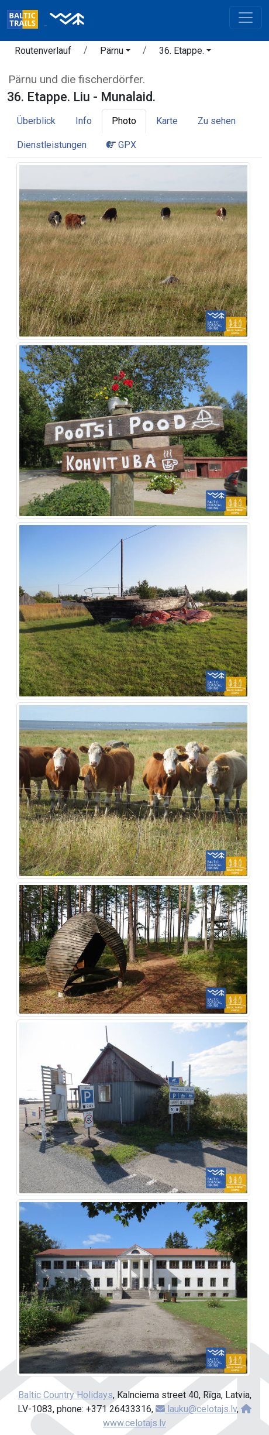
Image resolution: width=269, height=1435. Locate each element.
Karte (167, 120)
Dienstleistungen (52, 144)
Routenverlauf (43, 50)
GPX (121, 144)
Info (83, 120)
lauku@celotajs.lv (196, 1409)
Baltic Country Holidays (65, 1394)
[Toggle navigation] (245, 17)
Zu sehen (217, 120)
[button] (115, 52)
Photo (124, 120)
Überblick (36, 120)
